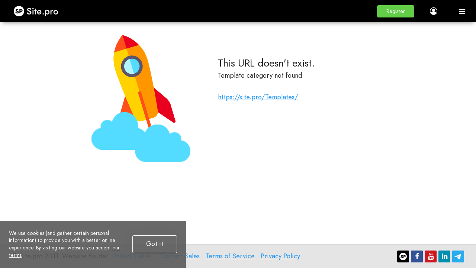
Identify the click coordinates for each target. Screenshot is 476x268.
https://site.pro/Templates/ (258, 97)
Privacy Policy (280, 256)
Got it (154, 244)
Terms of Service (230, 256)
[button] (395, 11)
